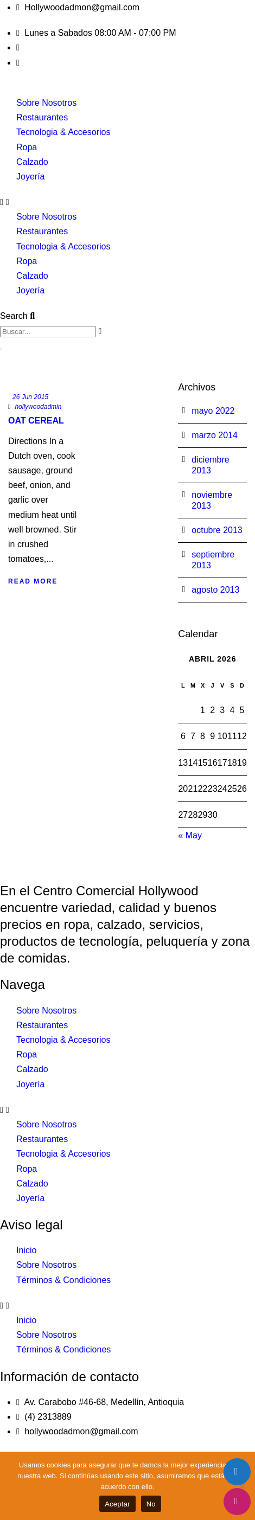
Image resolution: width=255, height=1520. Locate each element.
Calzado (32, 161)
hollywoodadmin (38, 407)
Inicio (26, 1250)
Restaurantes (42, 117)
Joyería (30, 176)
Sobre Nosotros (46, 102)
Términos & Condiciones (63, 1280)
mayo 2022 (213, 410)
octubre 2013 (217, 530)
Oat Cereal (36, 420)
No (151, 1504)
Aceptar (117, 1504)
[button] (127, 202)
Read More (33, 581)
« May (190, 835)
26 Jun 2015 (30, 397)
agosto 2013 (215, 589)
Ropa (26, 147)
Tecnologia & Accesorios (63, 132)
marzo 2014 (215, 435)
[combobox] (48, 331)
